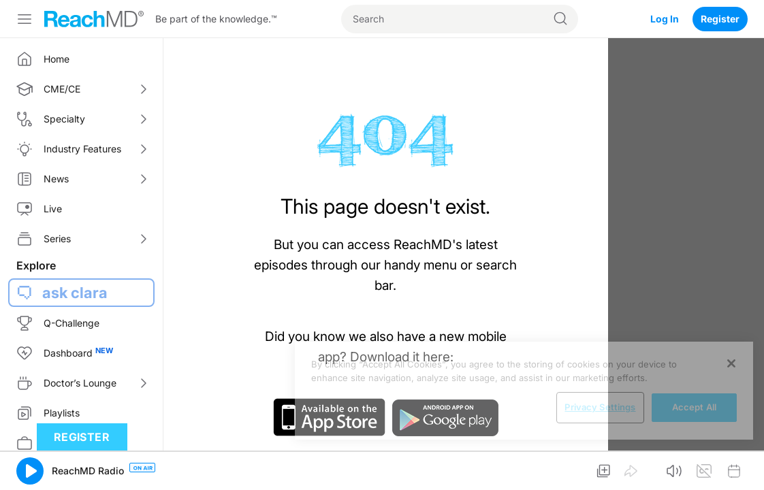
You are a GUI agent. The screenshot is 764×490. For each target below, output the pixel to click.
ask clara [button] (75, 292)
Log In (664, 18)
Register (720, 18)
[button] (30, 471)
